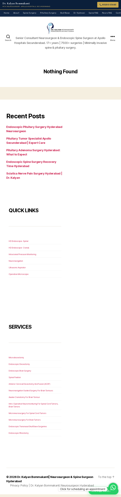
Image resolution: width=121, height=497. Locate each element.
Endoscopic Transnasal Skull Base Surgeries (28, 429)
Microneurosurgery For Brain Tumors (24, 422)
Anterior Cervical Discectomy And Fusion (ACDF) (29, 386)
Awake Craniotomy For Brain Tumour (24, 400)
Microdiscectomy (16, 360)
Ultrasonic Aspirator (17, 270)
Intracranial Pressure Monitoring (22, 257)
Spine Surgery (29, 13)
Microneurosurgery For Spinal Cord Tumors (27, 416)
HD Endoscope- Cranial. (19, 250)
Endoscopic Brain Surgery (20, 373)
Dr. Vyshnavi (79, 13)
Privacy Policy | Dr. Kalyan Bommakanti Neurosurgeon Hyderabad (52, 488)
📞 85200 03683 (107, 4)
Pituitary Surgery (48, 13)
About (16, 13)
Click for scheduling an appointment (82, 489)
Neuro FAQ (107, 13)
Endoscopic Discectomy (19, 367)
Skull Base (65, 13)
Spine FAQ (93, 13)
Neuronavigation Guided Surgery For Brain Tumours (31, 393)
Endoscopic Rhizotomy (19, 436)
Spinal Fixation (15, 380)
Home (6, 13)
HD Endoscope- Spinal (18, 244)
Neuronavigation (16, 263)
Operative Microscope (18, 277)
